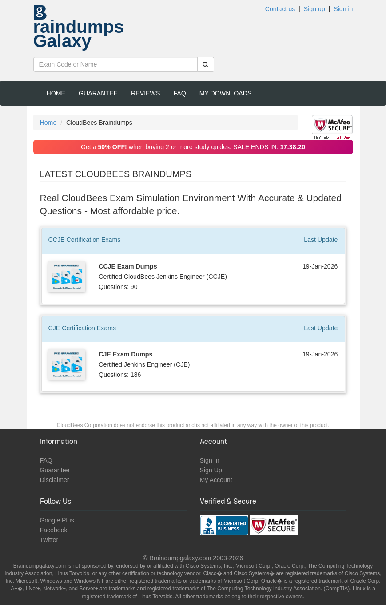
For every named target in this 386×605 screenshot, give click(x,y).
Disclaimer (54, 479)
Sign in (343, 8)
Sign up (314, 8)
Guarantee (98, 93)
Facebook (54, 530)
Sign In (209, 460)
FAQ (179, 93)
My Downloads (225, 93)
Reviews (145, 93)
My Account (216, 479)
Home (56, 93)
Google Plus (57, 520)
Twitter (49, 539)
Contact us (280, 8)
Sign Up (211, 470)
